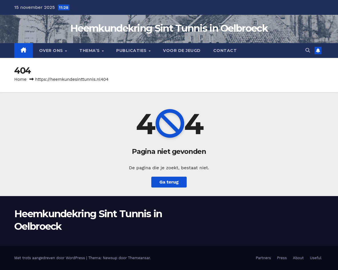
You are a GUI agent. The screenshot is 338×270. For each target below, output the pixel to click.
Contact (225, 50)
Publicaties (132, 50)
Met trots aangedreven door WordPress (50, 258)
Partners (263, 258)
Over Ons (52, 50)
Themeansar (139, 258)
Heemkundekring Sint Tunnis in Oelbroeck (169, 28)
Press (282, 258)
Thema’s (90, 50)
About (298, 258)
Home (20, 79)
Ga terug (168, 182)
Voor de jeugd (182, 50)
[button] (307, 50)
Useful (315, 258)
